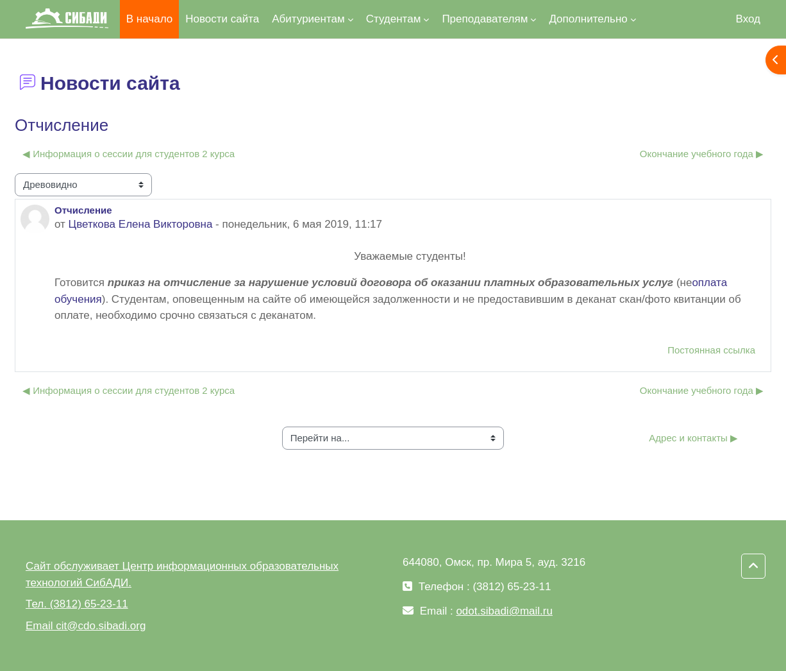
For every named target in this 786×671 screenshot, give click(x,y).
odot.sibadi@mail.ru (504, 611)
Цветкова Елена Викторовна (141, 224)
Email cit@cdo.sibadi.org (86, 626)
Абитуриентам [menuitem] (308, 19)
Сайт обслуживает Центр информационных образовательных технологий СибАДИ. (182, 574)
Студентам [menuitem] (393, 19)
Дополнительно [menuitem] (588, 19)
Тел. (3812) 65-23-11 (77, 604)
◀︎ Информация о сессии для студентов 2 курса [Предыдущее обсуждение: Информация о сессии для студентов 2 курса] (128, 153)
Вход (748, 19)
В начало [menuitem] (149, 19)
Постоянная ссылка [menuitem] (711, 349)
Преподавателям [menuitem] (485, 19)
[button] (753, 566)
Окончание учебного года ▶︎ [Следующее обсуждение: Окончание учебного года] (702, 153)
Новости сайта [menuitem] (222, 19)
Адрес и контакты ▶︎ (693, 437)
